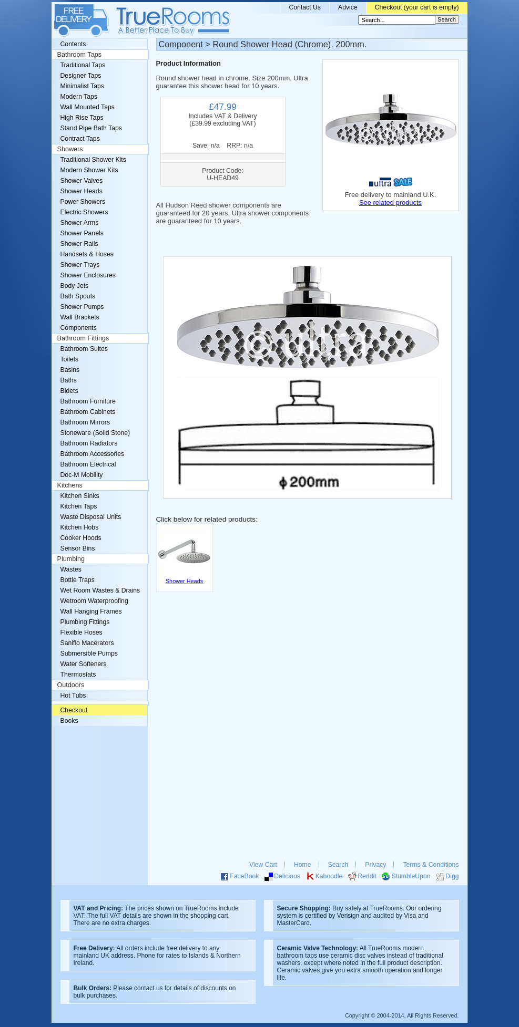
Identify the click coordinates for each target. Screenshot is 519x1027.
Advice (348, 7)
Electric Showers (84, 212)
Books (69, 720)
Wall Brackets (79, 317)
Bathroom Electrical (88, 464)
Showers (70, 149)
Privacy (375, 864)
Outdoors (71, 685)
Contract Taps (80, 138)
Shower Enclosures (88, 275)
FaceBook (244, 876)
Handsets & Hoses (87, 254)
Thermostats (78, 674)
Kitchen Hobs (79, 527)
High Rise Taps (82, 117)
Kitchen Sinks (79, 496)
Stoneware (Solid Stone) (95, 433)
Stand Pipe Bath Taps (91, 128)
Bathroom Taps (79, 54)
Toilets (69, 359)
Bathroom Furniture (88, 401)
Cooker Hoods (80, 538)
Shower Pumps (82, 306)
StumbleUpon (410, 876)
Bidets (69, 391)
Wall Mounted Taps (87, 107)
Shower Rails (79, 243)
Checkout (74, 710)
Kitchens (70, 485)
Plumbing (71, 559)
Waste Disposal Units (90, 517)
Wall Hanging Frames (91, 611)
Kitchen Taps (78, 506)
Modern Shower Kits (89, 170)
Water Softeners (83, 664)
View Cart (263, 864)
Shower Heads (81, 191)
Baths (68, 380)
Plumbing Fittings (85, 622)
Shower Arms (79, 222)
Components (78, 327)
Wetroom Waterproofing (94, 601)
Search (338, 864)
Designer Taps (80, 75)
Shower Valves (81, 180)
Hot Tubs (73, 695)
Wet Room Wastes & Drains (100, 590)
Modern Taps (79, 96)
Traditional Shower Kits (93, 159)
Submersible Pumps (89, 653)
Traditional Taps (83, 65)
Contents (73, 44)
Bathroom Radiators (89, 443)
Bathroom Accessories (92, 454)
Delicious (287, 876)
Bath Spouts (78, 296)
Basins (70, 370)
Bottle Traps (77, 580)
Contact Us (305, 7)
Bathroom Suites (84, 348)
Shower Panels (82, 233)
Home (302, 864)
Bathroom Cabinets (88, 412)
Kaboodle (329, 876)
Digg (452, 876)
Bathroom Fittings (83, 338)
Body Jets (74, 285)
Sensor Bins (77, 548)
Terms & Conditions (431, 864)
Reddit (367, 876)
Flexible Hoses (81, 632)
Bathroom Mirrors (85, 422)
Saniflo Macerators (87, 643)
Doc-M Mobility (81, 475)
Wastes (71, 569)
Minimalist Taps (82, 86)
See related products (390, 202)
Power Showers (83, 201)
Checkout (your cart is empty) (417, 7)
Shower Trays (80, 264)
